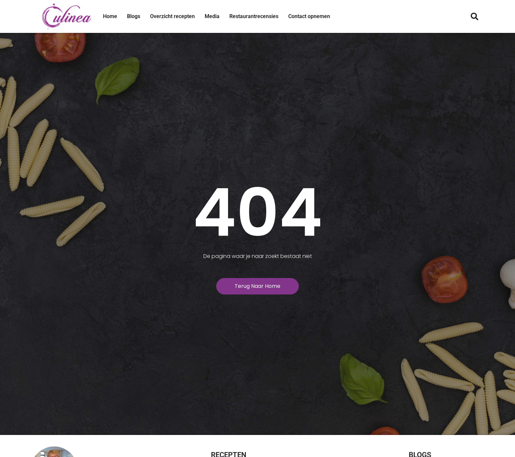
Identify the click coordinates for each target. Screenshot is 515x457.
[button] (475, 17)
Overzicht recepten (172, 16)
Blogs (133, 16)
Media (212, 16)
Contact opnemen (309, 16)
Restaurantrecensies (253, 16)
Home (110, 16)
